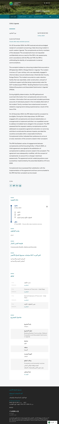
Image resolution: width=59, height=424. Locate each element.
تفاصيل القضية (22, 16)
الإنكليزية (26, 285)
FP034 (26, 326)
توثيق (30, 16)
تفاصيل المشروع (38, 16)
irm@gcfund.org (14, 400)
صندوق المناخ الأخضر (15, 390)
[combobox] (52, 422)
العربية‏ (51, 422)
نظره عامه (13, 16)
